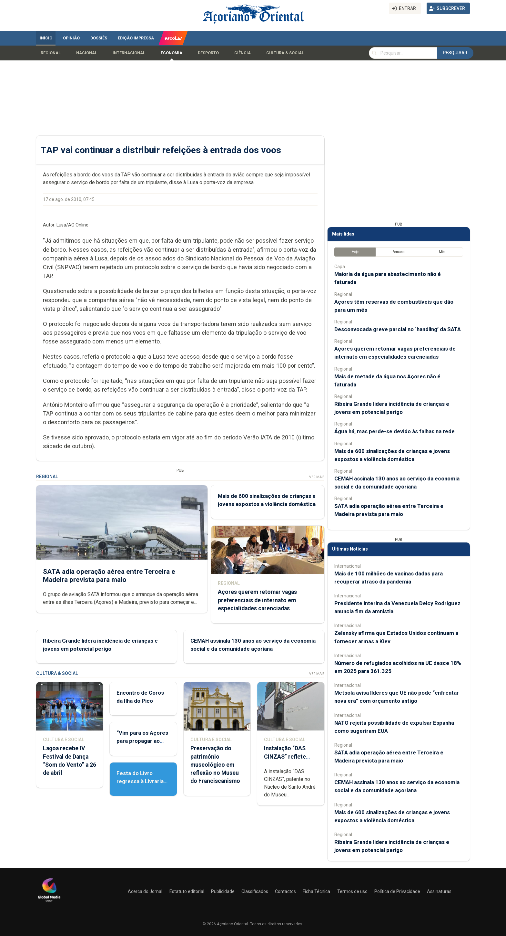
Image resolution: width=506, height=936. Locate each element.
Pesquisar (455, 52)
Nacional (86, 53)
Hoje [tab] (355, 252)
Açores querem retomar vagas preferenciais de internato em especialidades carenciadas (257, 600)
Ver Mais (316, 477)
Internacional (129, 53)
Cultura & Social (285, 53)
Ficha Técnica (316, 891)
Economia (171, 53)
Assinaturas (439, 891)
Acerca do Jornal (145, 891)
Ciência (242, 53)
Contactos (285, 891)
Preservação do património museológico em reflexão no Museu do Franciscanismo (215, 764)
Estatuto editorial (186, 891)
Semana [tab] (399, 252)
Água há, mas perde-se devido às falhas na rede (394, 431)
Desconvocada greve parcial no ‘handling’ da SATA (397, 329)
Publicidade (223, 891)
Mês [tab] (442, 252)
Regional (51, 53)
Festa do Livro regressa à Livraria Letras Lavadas (140, 781)
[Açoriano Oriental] (49, 902)
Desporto (208, 53)
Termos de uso (352, 891)
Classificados (254, 891)
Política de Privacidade (397, 891)
